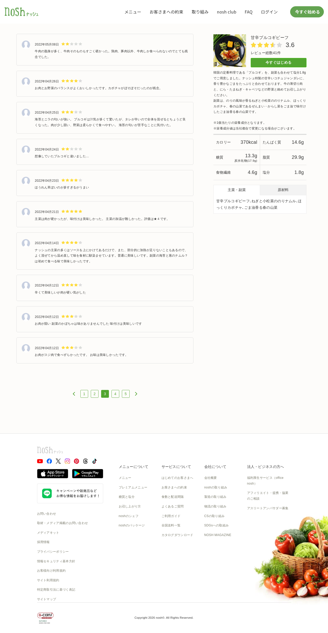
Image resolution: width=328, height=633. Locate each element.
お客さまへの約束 (166, 12)
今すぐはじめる (278, 62)
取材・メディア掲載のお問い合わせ (62, 523)
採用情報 (43, 542)
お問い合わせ (46, 513)
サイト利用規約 (48, 580)
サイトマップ (46, 599)
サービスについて (176, 467)
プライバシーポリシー (53, 551)
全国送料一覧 (171, 525)
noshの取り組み (215, 487)
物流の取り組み (215, 506)
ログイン (269, 12)
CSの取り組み (214, 516)
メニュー (132, 12)
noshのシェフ (128, 516)
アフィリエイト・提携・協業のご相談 (268, 495)
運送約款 (210, 544)
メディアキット (48, 532)
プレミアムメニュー (133, 487)
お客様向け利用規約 (51, 570)
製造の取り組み (215, 497)
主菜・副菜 (237, 190)
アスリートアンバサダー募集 (268, 508)
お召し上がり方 (130, 506)
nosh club (226, 12)
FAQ (249, 12)
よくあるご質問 (173, 506)
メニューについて (133, 467)
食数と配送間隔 (173, 497)
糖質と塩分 (127, 497)
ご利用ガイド (171, 516)
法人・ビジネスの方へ (265, 467)
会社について (215, 467)
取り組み (200, 12)
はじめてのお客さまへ (177, 478)
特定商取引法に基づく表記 (56, 589)
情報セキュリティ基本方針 (56, 561)
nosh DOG (212, 554)
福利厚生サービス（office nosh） (265, 480)
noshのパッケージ (132, 525)
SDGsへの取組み (216, 525)
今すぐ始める (307, 12)
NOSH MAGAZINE (218, 535)
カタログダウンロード (177, 535)
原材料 (283, 190)
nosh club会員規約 (175, 544)
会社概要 (210, 478)
